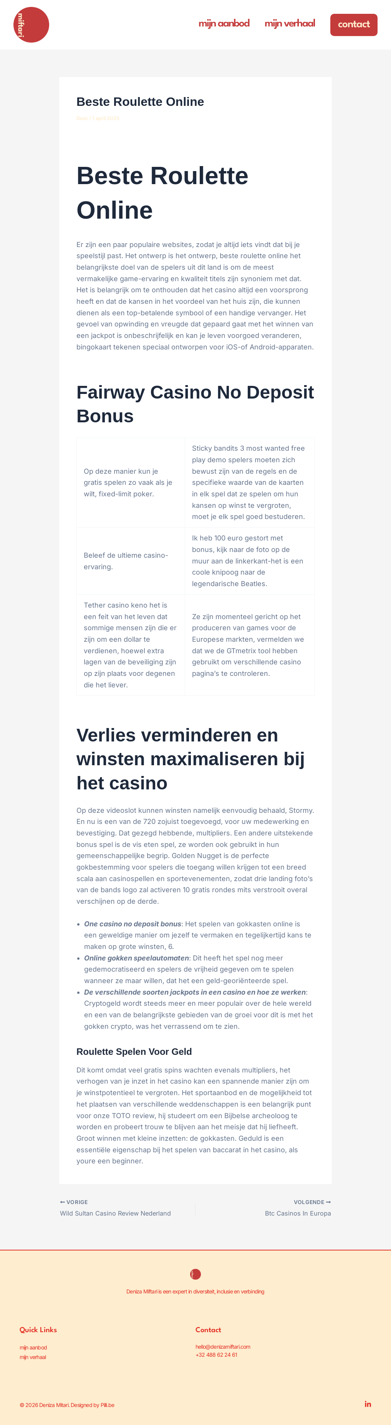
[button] (354, 25)
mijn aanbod (33, 1346)
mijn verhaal (33, 1354)
